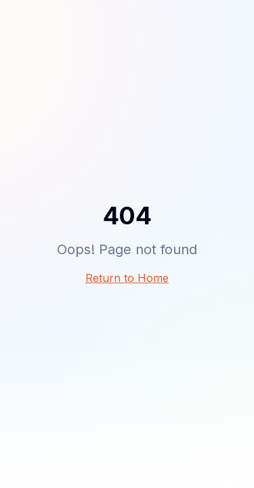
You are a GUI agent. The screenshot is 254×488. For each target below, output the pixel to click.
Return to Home (127, 278)
